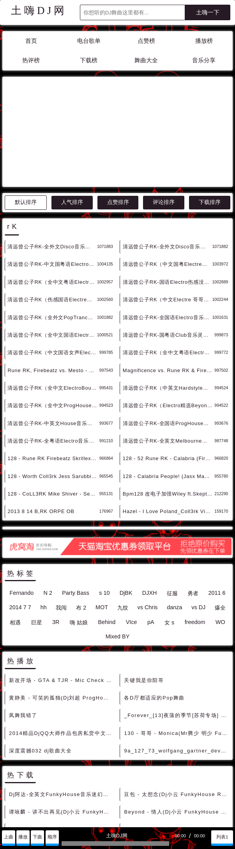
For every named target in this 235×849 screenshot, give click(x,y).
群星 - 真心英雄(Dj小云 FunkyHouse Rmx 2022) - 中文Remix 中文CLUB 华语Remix (176, 760)
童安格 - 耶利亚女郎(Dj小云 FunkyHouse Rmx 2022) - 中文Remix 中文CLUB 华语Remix (61, 795)
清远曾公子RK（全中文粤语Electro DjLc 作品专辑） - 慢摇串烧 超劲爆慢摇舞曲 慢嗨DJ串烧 (168, 282)
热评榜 (31, 60)
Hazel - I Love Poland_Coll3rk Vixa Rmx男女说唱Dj (168, 441)
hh (44, 537)
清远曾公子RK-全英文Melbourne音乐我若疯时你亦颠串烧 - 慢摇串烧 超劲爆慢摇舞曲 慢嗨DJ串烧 (168, 371)
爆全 (220, 537)
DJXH (149, 523)
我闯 (61, 537)
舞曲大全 (146, 60)
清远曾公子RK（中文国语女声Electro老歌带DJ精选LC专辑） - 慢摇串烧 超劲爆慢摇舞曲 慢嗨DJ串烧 (53, 282)
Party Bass (75, 523)
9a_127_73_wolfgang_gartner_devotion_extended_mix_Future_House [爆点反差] (176, 681)
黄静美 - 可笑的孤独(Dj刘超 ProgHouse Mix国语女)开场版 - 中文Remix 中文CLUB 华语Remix (61, 628)
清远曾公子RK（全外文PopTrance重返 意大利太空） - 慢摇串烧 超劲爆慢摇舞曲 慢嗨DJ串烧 (52, 247)
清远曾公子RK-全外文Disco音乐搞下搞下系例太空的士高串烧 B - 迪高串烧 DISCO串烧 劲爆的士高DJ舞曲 (52, 176)
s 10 (104, 523)
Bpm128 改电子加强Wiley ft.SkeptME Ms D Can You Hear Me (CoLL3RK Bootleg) (168, 424)
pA (150, 552)
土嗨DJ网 (39, 10)
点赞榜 (146, 40)
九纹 (122, 537)
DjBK (126, 523)
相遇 (15, 552)
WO (220, 552)
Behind (106, 552)
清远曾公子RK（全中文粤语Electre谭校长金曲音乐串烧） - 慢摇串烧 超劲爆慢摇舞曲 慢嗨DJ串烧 (52, 212)
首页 (31, 40)
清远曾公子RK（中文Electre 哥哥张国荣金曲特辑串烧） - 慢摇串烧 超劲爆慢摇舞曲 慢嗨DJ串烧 (167, 229)
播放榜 (204, 40)
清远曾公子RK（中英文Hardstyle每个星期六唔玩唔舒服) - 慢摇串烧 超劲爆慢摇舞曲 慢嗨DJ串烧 (168, 318)
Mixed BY (118, 566)
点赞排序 (118, 132)
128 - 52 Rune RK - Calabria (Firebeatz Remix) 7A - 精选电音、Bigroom (168, 388)
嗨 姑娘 (79, 552)
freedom (195, 552)
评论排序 (164, 132)
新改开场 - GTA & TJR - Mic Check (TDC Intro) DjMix (61, 610)
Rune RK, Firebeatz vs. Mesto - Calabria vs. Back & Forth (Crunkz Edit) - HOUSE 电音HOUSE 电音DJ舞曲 (53, 300)
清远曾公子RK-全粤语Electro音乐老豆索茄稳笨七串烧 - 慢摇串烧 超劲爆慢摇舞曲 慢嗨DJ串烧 (53, 371)
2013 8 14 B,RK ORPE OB (40, 441)
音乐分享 (204, 60)
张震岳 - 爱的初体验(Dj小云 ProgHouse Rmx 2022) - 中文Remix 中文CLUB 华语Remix (61, 760)
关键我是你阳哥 (144, 610)
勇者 (192, 523)
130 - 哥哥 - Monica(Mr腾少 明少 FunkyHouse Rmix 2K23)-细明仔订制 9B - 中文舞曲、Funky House (176, 663)
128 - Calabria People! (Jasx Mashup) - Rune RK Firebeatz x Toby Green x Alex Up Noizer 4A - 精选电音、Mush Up (168, 406)
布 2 (81, 537)
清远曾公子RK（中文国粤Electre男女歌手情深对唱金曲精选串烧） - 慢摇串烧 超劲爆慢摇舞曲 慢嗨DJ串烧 (167, 194)
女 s (169, 552)
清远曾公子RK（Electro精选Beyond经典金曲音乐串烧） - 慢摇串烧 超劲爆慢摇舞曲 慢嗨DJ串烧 (168, 335)
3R (55, 552)
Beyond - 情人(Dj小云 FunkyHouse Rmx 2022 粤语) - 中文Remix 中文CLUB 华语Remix (176, 742)
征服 (172, 523)
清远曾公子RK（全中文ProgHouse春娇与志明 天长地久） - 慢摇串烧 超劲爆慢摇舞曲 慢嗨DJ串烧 (53, 335)
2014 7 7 (20, 537)
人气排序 (72, 132)
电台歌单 (89, 40)
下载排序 (210, 132)
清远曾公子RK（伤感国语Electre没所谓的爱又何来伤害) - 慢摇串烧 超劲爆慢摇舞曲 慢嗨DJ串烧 (52, 229)
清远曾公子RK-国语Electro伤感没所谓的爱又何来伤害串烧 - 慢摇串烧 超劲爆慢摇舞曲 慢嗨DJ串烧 (167, 212)
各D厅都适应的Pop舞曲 (154, 628)
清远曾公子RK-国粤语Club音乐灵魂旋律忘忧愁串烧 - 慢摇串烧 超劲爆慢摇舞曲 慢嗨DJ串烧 (168, 265)
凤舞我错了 (23, 645)
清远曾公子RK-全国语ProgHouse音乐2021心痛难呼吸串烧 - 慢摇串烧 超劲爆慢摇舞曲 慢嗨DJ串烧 (168, 353)
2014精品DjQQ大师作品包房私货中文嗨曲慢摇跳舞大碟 (61, 663)
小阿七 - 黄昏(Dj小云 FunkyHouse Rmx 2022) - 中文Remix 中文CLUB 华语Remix (176, 795)
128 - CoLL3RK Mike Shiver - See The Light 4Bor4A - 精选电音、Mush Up (53, 424)
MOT (101, 537)
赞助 (28, 819)
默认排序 (26, 132)
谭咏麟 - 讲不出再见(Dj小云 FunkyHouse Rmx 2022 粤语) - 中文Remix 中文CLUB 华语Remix (61, 742)
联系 (10, 819)
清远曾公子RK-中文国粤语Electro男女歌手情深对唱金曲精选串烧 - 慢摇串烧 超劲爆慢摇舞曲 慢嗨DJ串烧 (52, 194)
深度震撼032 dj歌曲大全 (40, 681)
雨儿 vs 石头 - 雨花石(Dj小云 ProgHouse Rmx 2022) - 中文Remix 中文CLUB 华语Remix (176, 777)
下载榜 (88, 60)
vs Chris (148, 537)
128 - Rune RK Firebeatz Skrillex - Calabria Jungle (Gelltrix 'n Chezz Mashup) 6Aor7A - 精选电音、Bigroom (53, 388)
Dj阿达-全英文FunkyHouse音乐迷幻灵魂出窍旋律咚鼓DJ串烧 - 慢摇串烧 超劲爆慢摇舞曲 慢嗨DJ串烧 (61, 724)
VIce (131, 552)
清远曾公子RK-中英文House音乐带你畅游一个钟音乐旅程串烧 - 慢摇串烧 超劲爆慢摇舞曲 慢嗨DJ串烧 (53, 353)
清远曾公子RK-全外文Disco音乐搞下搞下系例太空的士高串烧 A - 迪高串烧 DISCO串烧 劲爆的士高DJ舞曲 (167, 176)
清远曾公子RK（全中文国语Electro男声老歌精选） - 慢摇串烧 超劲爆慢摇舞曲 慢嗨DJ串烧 (52, 265)
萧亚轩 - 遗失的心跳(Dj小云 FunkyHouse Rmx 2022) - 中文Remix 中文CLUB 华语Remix (61, 777)
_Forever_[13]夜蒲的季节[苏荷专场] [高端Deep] (176, 645)
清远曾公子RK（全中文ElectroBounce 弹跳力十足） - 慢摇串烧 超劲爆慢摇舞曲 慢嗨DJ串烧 (53, 318)
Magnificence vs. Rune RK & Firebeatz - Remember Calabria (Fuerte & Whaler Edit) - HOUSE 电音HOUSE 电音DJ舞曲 (168, 300)
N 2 (48, 523)
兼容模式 (51, 819)
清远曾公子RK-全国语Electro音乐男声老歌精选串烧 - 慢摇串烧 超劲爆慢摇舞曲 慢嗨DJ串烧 (167, 247)
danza (174, 537)
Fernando (22, 523)
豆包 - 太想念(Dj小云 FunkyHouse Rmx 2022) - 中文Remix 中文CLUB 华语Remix (176, 724)
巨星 (36, 552)
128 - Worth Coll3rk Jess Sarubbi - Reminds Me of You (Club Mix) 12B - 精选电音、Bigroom (53, 406)
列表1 (222, 836)
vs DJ (198, 537)
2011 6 (216, 523)
